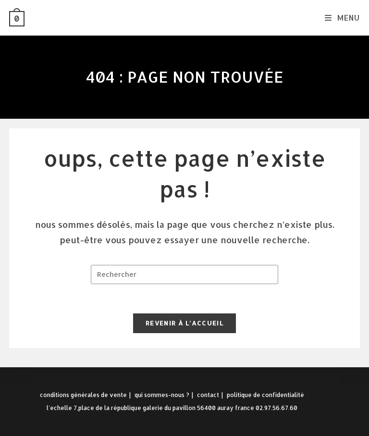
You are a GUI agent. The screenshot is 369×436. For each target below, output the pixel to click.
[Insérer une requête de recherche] (184, 274)
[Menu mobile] (342, 17)
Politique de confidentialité (265, 395)
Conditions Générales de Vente (83, 395)
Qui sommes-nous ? (162, 395)
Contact (208, 395)
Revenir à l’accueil (184, 323)
